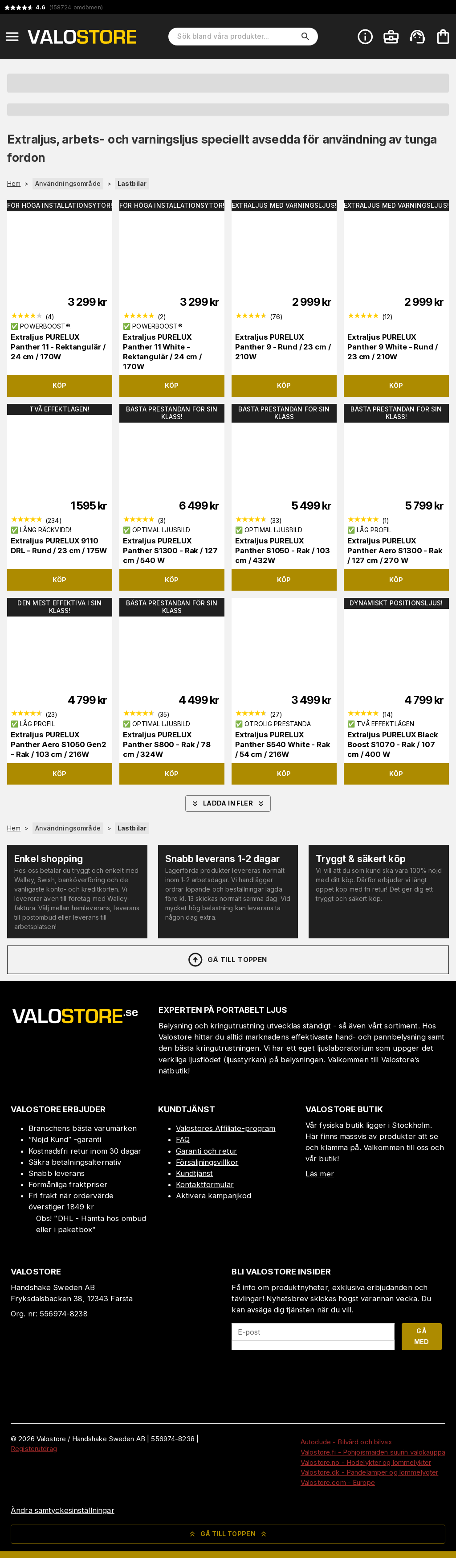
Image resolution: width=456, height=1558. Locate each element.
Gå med (421, 1336)
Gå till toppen (227, 959)
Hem (13, 184)
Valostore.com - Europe (338, 1482)
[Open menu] (12, 37)
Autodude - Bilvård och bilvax (346, 1442)
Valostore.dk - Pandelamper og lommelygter (369, 1472)
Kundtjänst (194, 1173)
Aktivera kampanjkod (214, 1195)
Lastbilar (132, 183)
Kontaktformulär (205, 1184)
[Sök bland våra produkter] (237, 36)
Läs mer (319, 1173)
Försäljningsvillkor (207, 1162)
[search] (305, 36)
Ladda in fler (228, 803)
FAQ (183, 1139)
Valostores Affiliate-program (226, 1128)
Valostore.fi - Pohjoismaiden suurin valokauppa (373, 1452)
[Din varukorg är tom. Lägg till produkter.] (443, 36)
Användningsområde (68, 183)
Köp (59, 385)
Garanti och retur (206, 1151)
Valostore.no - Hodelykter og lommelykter (366, 1462)
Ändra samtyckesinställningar (62, 1510)
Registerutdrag (34, 1448)
